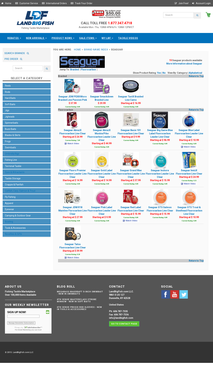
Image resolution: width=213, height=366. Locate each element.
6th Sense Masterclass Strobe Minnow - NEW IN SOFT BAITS (77, 300)
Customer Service (26, 3)
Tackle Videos (128, 38)
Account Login (201, 3)
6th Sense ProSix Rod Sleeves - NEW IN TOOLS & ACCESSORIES (79, 308)
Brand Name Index (96, 49)
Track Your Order (81, 3)
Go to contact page (124, 323)
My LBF (107, 38)
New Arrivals (36, 38)
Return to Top (196, 76)
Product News (63, 38)
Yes (159, 73)
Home (6, 3)
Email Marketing (24, 330)
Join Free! (181, 3)
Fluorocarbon (88, 69)
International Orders (54, 3)
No (164, 73)
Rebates (14, 38)
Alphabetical (195, 73)
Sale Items (88, 38)
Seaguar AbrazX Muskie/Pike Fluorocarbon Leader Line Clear (102, 129)
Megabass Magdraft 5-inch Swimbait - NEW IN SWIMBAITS (80, 293)
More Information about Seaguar (184, 63)
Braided (74, 69)
